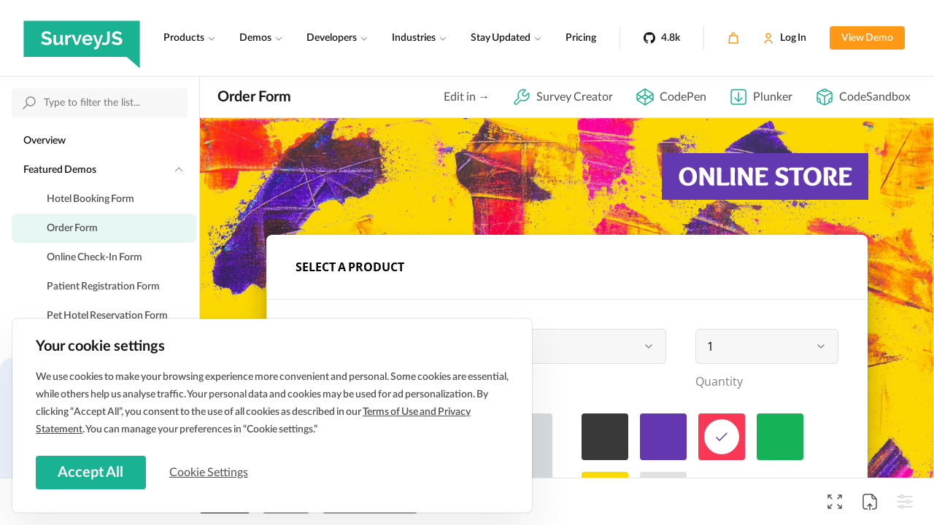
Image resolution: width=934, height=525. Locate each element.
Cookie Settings (210, 472)
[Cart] (733, 38)
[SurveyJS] (81, 38)
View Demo (867, 38)
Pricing (581, 38)
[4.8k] (662, 38)
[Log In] (784, 38)
